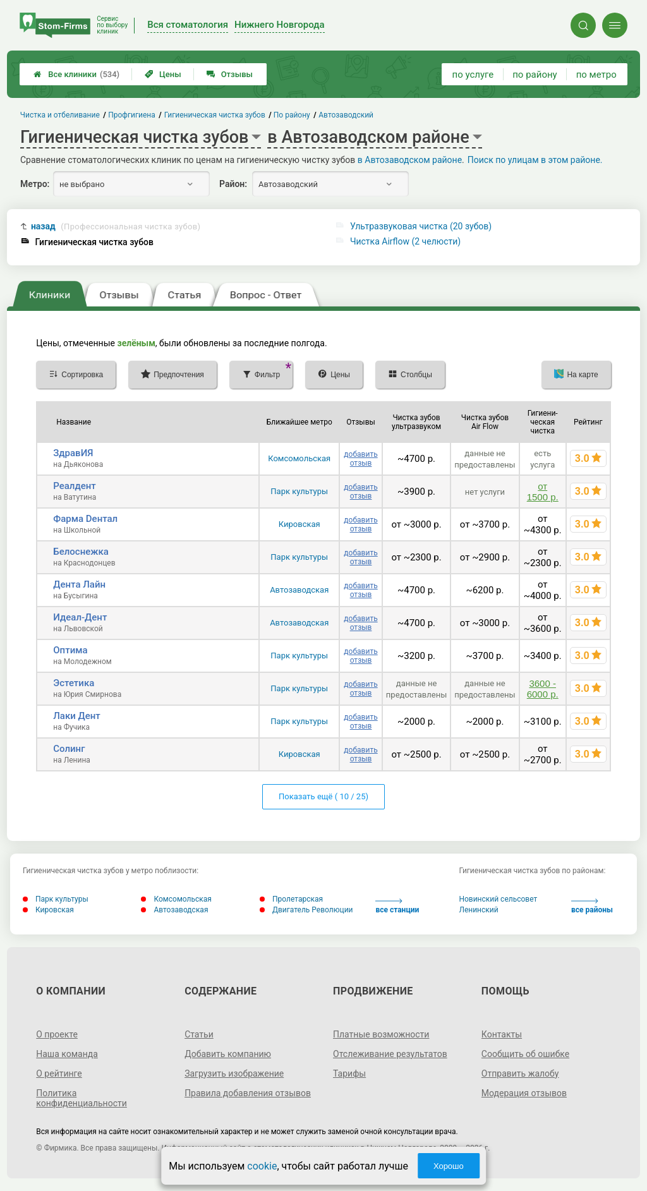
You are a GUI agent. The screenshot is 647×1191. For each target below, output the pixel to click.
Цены (163, 74)
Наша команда (67, 1054)
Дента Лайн (79, 584)
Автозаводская (299, 590)
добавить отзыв (360, 459)
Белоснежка (81, 551)
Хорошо (448, 1166)
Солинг (69, 748)
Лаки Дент (76, 716)
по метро (596, 74)
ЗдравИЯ (73, 453)
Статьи (199, 1034)
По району (292, 115)
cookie (262, 1166)
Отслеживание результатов (390, 1054)
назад (115, 226)
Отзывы (230, 74)
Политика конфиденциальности (81, 1098)
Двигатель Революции (306, 909)
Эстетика (73, 683)
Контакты (501, 1034)
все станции (397, 906)
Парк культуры (299, 491)
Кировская (299, 524)
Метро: (34, 184)
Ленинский (478, 909)
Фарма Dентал (85, 518)
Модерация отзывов (524, 1093)
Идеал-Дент (80, 617)
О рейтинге (59, 1073)
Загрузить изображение (234, 1073)
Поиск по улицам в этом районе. (535, 160)
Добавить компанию (227, 1054)
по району (534, 74)
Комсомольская (299, 458)
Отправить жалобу (520, 1073)
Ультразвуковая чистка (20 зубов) (421, 226)
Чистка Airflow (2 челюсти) (405, 241)
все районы (592, 906)
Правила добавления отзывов (247, 1093)
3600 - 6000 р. (543, 688)
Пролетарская (291, 899)
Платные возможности (381, 1034)
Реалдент (74, 486)
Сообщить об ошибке (525, 1054)
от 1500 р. (543, 491)
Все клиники (76, 74)
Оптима (70, 650)
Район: (233, 184)
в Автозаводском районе (410, 160)
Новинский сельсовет (498, 899)
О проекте (57, 1034)
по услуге (473, 74)
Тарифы (349, 1073)
